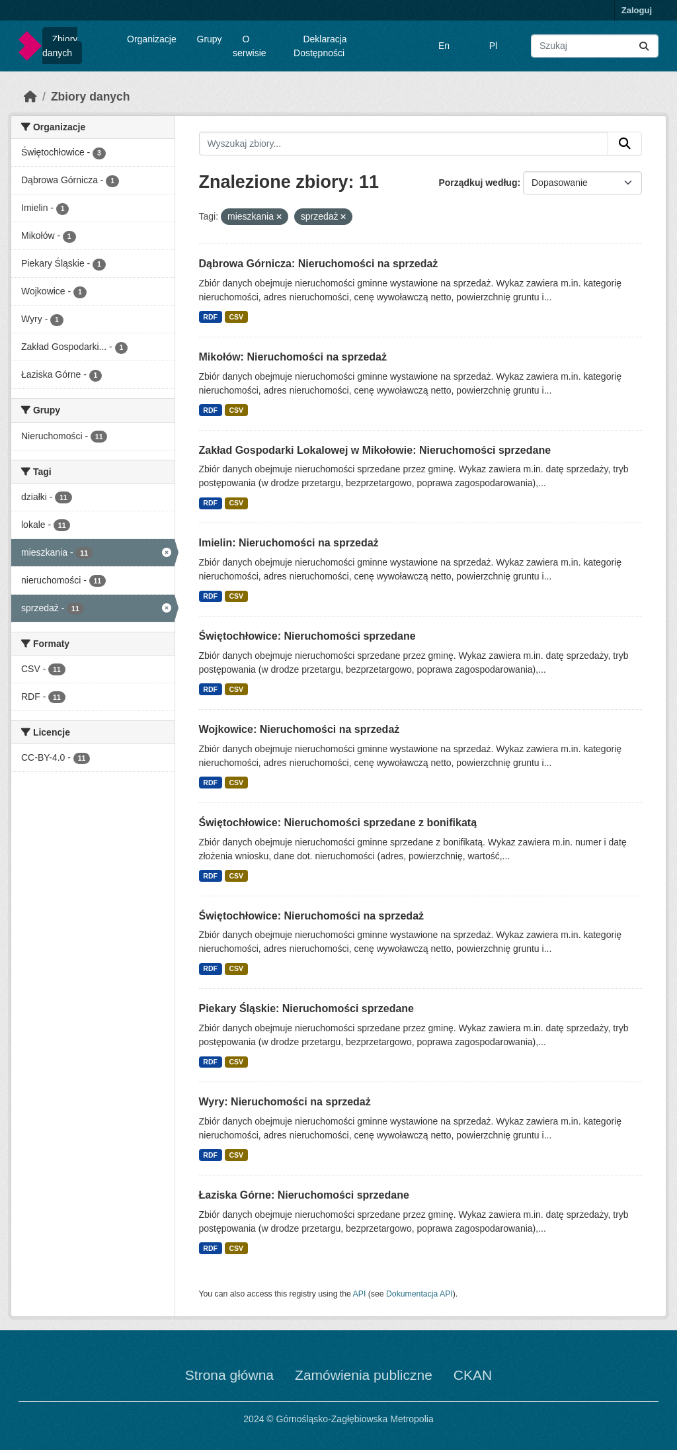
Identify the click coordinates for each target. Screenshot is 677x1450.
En (444, 45)
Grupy (209, 39)
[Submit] (644, 46)
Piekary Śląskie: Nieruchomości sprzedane (306, 1008)
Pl (493, 45)
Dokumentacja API (419, 1294)
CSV (236, 317)
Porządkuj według (477, 182)
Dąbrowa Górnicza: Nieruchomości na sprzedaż (318, 263)
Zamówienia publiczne (363, 1375)
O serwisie (249, 46)
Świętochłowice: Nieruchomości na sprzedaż (311, 915)
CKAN (473, 1375)
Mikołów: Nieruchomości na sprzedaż (293, 356)
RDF (210, 317)
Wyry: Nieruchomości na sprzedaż (285, 1101)
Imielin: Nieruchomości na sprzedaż (289, 542)
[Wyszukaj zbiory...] (594, 46)
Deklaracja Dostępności (320, 46)
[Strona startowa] (30, 96)
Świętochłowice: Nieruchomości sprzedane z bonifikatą (338, 822)
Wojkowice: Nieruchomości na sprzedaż (299, 729)
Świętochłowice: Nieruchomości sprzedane (307, 636)
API (359, 1294)
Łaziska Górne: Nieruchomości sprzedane (304, 1195)
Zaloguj (636, 10)
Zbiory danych (59, 46)
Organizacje (152, 39)
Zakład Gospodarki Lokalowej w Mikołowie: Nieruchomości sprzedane (375, 450)
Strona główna (229, 1375)
